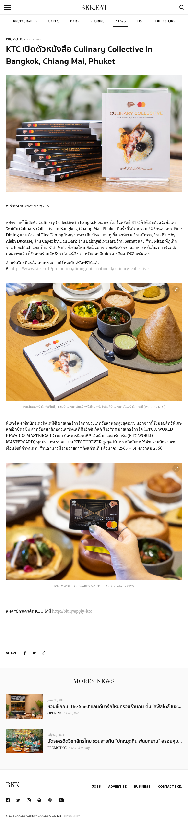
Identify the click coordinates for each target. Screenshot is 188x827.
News (120, 21)
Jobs (96, 786)
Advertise (117, 786)
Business (142, 786)
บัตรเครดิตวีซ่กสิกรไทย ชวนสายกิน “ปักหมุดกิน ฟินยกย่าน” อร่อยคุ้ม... (114, 741)
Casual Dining (80, 748)
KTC (135, 222)
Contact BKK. (170, 786)
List (140, 21)
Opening (35, 39)
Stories (97, 21)
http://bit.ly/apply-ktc (72, 611)
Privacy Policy (72, 815)
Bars (74, 21)
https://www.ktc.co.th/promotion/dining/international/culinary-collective (80, 268)
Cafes (53, 21)
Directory (165, 21)
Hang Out (72, 713)
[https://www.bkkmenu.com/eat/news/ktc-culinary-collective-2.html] (44, 653)
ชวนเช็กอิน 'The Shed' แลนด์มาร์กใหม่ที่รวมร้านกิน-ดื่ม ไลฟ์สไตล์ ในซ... (114, 706)
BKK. (13, 785)
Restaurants (25, 21)
